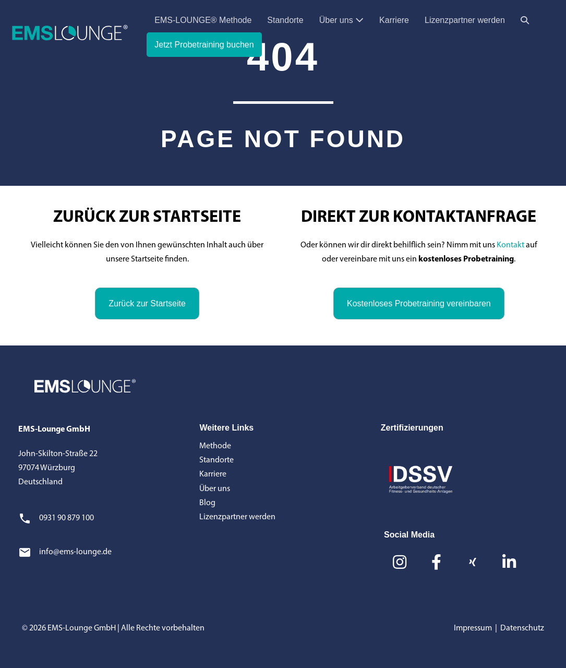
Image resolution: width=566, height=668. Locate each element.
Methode (215, 446)
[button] (525, 20)
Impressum (473, 628)
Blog (207, 503)
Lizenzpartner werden (465, 20)
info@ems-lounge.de (75, 552)
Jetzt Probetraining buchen (204, 44)
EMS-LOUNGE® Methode (202, 20)
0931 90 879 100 (66, 518)
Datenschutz (522, 628)
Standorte (285, 20)
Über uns (341, 20)
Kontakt (510, 245)
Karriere (394, 20)
